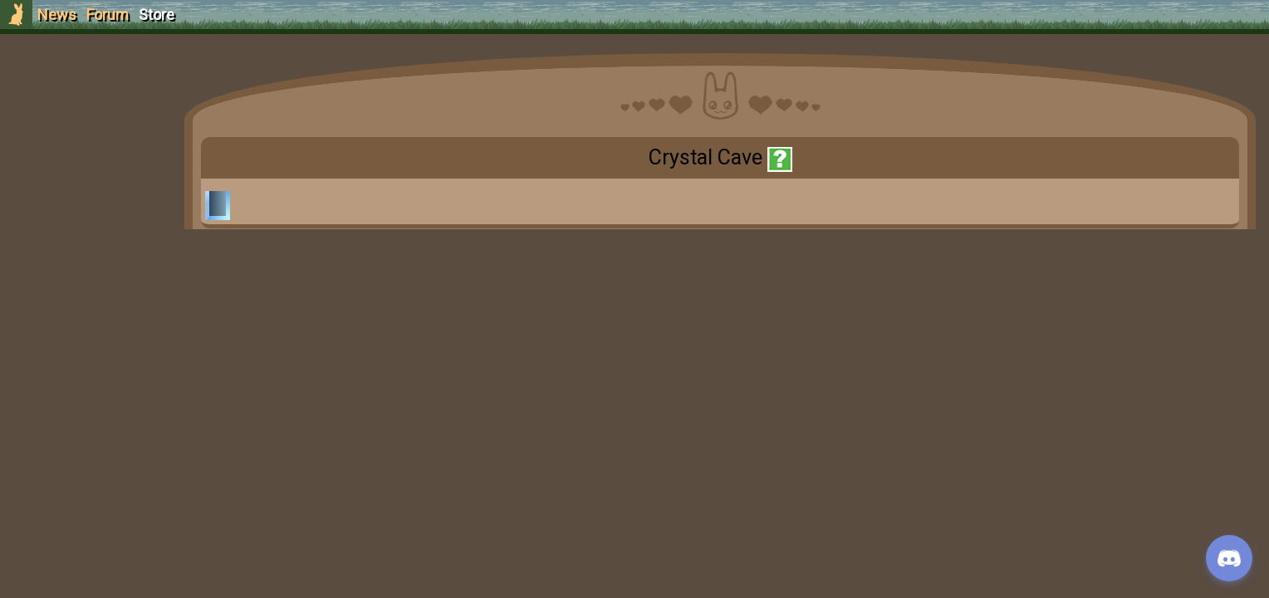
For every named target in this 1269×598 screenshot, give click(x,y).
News (56, 14)
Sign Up (101, 106)
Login (101, 137)
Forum (107, 14)
